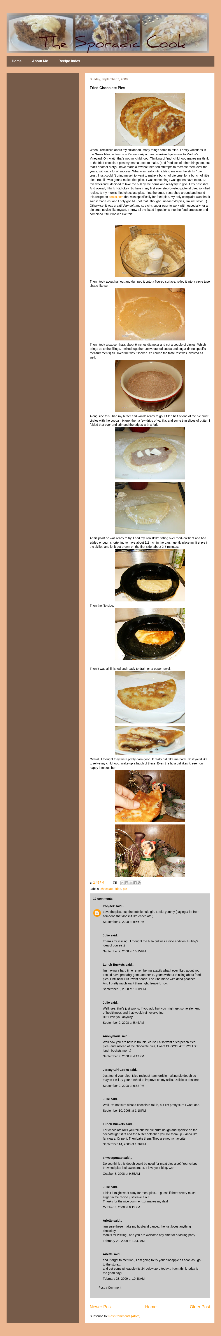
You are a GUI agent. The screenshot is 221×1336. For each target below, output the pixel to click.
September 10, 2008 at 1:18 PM (124, 1110)
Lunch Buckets (114, 964)
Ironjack (109, 906)
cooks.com (116, 197)
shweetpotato (113, 1157)
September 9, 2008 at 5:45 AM (123, 1022)
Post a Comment (109, 1287)
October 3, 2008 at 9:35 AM (121, 1173)
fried (118, 889)
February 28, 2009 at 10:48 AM (124, 1278)
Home (16, 61)
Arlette (107, 1220)
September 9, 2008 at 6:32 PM (123, 1085)
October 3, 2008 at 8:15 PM (121, 1207)
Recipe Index (69, 61)
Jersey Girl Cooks (116, 1070)
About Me (40, 61)
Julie (106, 935)
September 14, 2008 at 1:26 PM (124, 1144)
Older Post (200, 1306)
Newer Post (101, 1306)
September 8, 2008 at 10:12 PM (124, 989)
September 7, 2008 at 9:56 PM (123, 922)
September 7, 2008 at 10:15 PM (124, 951)
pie (125, 889)
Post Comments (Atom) (124, 1316)
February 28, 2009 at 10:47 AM (124, 1241)
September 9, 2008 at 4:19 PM (123, 1056)
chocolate (107, 889)
